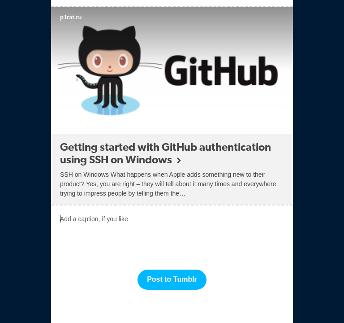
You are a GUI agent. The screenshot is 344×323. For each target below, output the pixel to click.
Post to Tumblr (172, 279)
